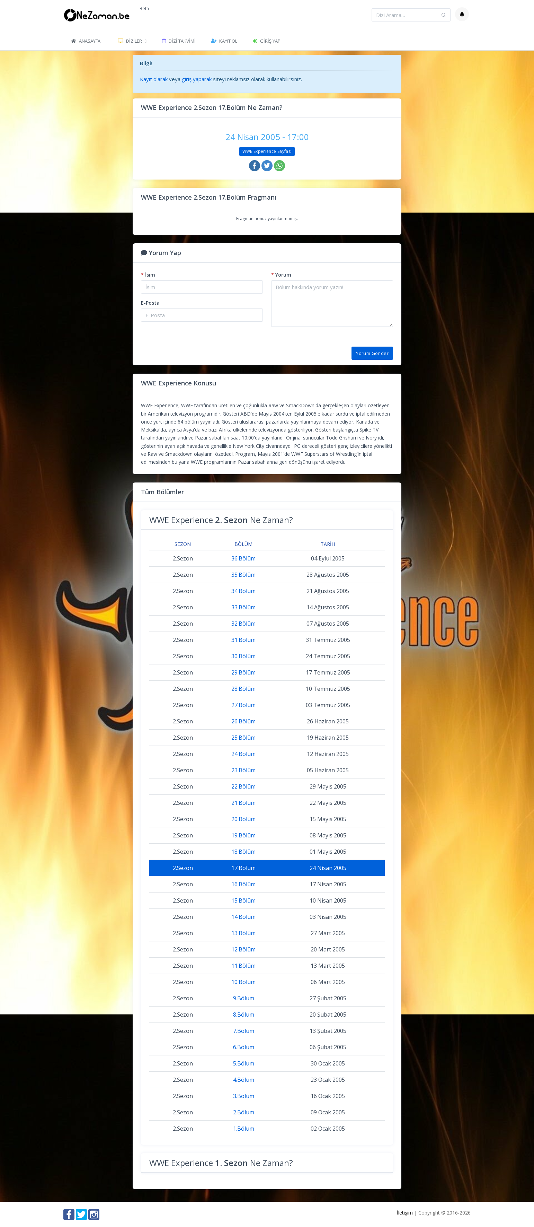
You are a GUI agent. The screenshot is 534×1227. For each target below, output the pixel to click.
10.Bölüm (243, 982)
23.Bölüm (243, 770)
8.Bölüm (243, 1014)
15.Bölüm (243, 900)
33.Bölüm (243, 607)
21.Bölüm (243, 803)
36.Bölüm (243, 558)
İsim (148, 274)
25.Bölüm (243, 737)
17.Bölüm (243, 868)
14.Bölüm (243, 917)
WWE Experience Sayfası (267, 151)
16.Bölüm (243, 884)
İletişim (405, 1212)
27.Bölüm (243, 705)
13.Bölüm (243, 933)
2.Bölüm (243, 1112)
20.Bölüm (243, 819)
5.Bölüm (243, 1063)
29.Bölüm (243, 672)
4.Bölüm (243, 1080)
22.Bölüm (243, 786)
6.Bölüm (243, 1047)
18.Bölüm (243, 851)
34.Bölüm (243, 591)
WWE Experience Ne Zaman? (221, 519)
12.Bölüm (243, 949)
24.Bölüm (243, 754)
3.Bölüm (243, 1096)
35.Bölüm (243, 574)
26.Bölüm (243, 721)
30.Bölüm (243, 656)
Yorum (281, 274)
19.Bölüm (243, 835)
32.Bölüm (243, 623)
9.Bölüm (243, 998)
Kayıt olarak (154, 79)
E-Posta (150, 302)
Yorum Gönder (372, 353)
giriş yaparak (197, 79)
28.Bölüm (243, 689)
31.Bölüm (243, 640)
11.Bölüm (243, 965)
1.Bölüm (243, 1128)
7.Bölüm (243, 1031)
